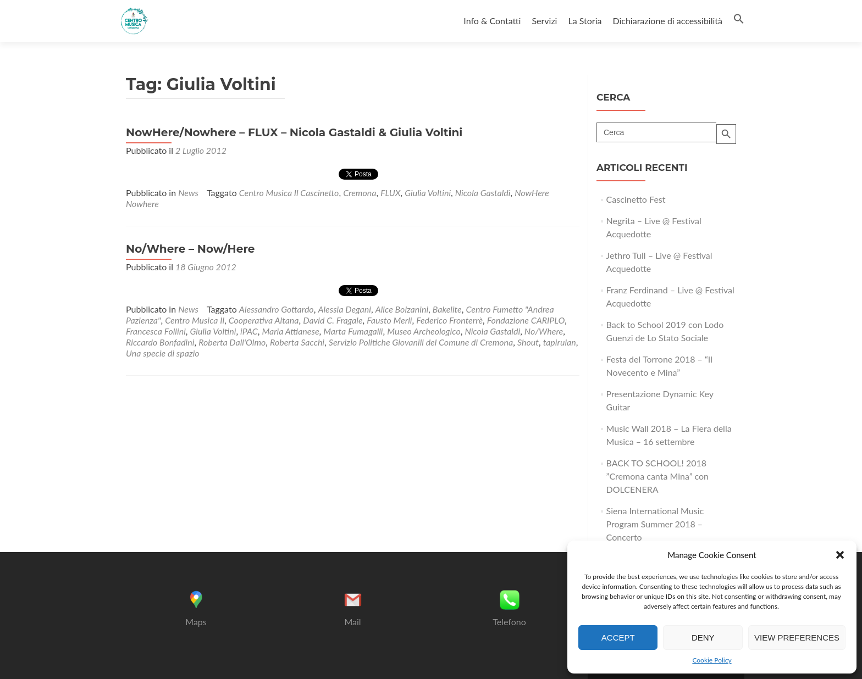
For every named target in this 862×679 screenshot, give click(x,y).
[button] (840, 554)
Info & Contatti (492, 20)
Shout (528, 342)
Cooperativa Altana (264, 320)
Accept (618, 637)
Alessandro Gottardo (276, 309)
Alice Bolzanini (401, 309)
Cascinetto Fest (636, 199)
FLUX (390, 192)
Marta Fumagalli (353, 331)
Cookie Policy (711, 660)
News (188, 192)
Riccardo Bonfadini (160, 342)
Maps (195, 621)
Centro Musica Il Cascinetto (289, 192)
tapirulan (559, 342)
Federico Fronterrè (449, 320)
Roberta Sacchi (297, 342)
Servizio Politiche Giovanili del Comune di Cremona (421, 342)
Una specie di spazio (163, 353)
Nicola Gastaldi (483, 192)
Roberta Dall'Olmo (232, 342)
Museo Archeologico (423, 331)
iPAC (249, 331)
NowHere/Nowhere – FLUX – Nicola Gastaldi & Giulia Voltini (294, 132)
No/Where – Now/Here (190, 248)
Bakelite (447, 309)
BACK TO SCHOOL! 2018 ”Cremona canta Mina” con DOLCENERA (657, 476)
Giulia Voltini (428, 192)
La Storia (584, 20)
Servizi (544, 20)
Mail (352, 621)
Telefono (509, 621)
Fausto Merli (389, 320)
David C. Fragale (332, 320)
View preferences (796, 637)
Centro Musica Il (194, 320)
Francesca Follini (156, 331)
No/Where (543, 331)
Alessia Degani (344, 309)
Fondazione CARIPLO (526, 320)
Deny (703, 637)
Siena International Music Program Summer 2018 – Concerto (655, 523)
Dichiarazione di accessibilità (667, 20)
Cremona (359, 192)
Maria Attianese (290, 331)
